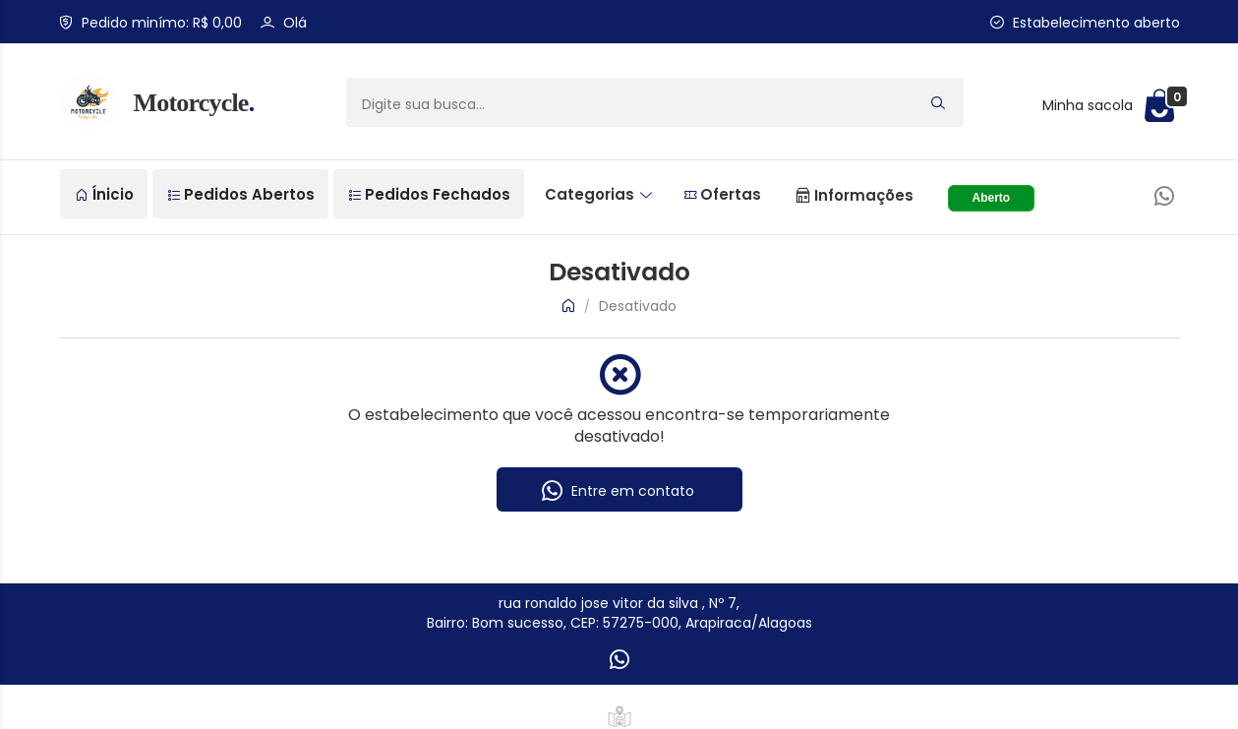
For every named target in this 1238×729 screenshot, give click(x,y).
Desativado (638, 306)
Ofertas (722, 194)
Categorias (598, 194)
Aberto (992, 198)
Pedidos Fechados (429, 194)
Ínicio (105, 194)
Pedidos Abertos (241, 194)
